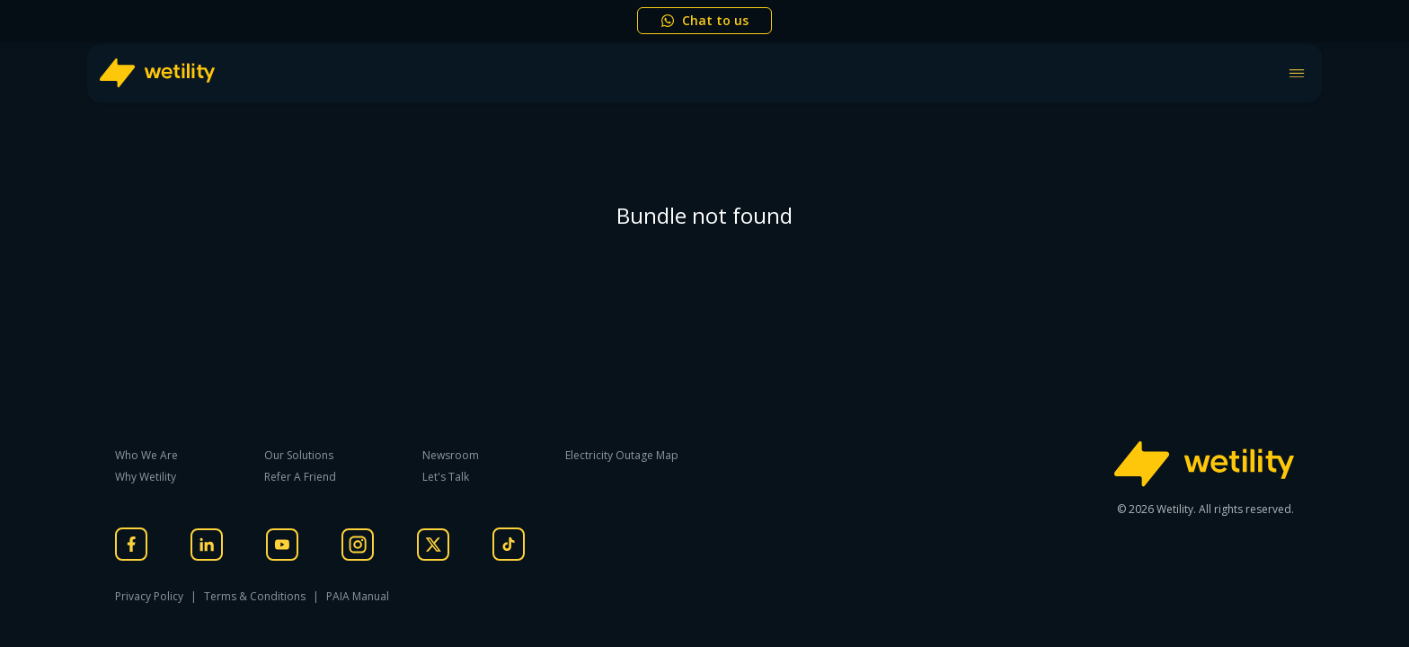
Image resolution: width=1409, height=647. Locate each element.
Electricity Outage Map (621, 455)
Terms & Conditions (255, 596)
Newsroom (450, 455)
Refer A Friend (300, 476)
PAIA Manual (357, 596)
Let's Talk (445, 476)
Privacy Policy (149, 596)
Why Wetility (145, 476)
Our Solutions (298, 455)
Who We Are (146, 455)
